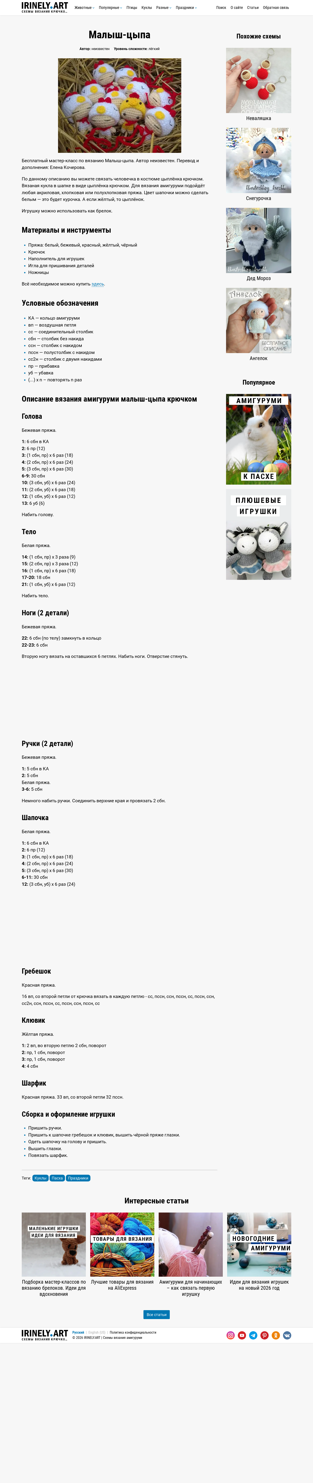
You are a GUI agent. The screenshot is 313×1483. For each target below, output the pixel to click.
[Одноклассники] (276, 1475)
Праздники (186, 7)
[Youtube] (242, 1475)
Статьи (253, 7)
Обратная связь (276, 7)
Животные (85, 7)
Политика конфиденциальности (133, 1472)
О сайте (237, 7)
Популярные (110, 7)
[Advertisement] (119, 254)
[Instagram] (230, 1475)
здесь (98, 354)
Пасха (57, 1318)
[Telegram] (253, 1475)
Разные (163, 7)
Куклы (147, 7)
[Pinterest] (264, 1475)
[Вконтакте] (287, 1475)
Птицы (132, 7)
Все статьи (156, 1454)
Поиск (221, 7)
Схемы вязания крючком (45, 7)
